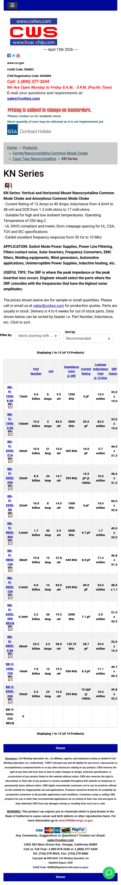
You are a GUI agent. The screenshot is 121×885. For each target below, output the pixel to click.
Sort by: (70, 332)
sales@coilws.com (48, 305)
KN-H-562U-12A (10, 587)
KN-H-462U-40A (10, 532)
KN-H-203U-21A (10, 451)
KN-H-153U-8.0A (10, 396)
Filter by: (6, 335)
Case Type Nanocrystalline (34, 159)
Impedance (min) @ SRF (71, 371)
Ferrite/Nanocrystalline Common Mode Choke (50, 153)
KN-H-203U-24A (10, 478)
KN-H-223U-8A (10, 505)
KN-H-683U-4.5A (10, 646)
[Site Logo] (60, 32)
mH (51, 371)
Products (30, 147)
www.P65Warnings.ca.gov (76, 820)
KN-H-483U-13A (10, 560)
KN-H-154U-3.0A (10, 423)
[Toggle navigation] (12, 5)
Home (12, 147)
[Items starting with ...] (37, 335)
